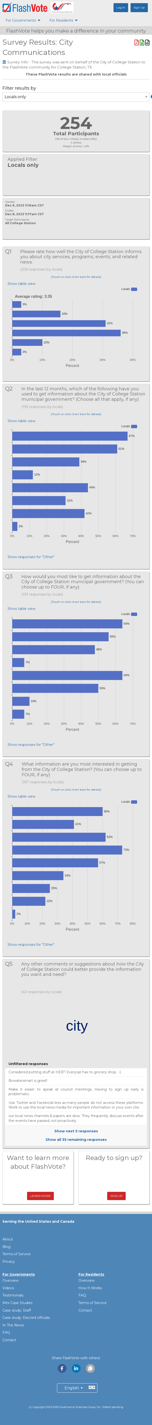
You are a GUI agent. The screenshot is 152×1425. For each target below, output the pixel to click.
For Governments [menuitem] (21, 20)
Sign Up (116, 1196)
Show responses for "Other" (31, 557)
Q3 (12, 576)
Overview (10, 1280)
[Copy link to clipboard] (90, 1368)
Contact (9, 1340)
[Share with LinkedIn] (76, 1368)
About (7, 1239)
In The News (13, 1325)
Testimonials (12, 1295)
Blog (6, 1247)
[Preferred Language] (77, 1388)
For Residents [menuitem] (61, 20)
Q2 (12, 388)
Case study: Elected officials (26, 1317)
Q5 (11, 964)
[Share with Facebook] (62, 1368)
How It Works (90, 1288)
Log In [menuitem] (120, 7)
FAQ (6, 1332)
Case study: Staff (16, 1310)
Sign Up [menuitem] (139, 7)
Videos (8, 1288)
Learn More (40, 1196)
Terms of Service (16, 1254)
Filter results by (76, 95)
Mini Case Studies (17, 1303)
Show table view (21, 284)
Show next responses (76, 1131)
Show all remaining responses (76, 1139)
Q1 (11, 251)
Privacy (8, 1261)
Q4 (12, 764)
